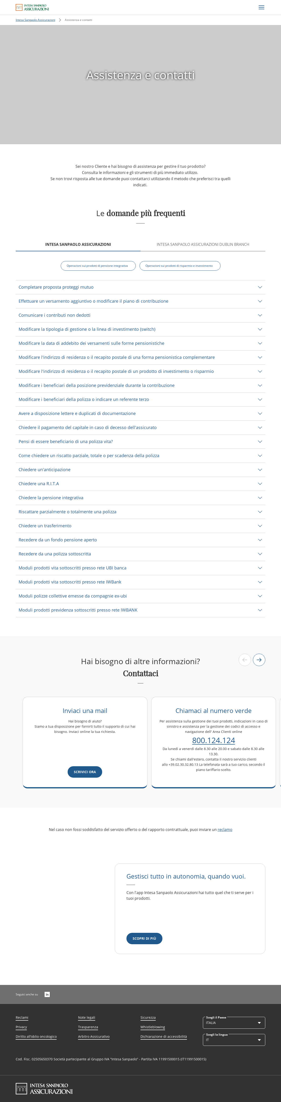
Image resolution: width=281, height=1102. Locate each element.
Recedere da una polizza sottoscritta (55, 554)
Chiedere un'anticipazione (44, 469)
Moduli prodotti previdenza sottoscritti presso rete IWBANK (78, 610)
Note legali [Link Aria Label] (86, 1017)
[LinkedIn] (47, 994)
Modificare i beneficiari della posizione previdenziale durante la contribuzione (97, 385)
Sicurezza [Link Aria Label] (148, 1017)
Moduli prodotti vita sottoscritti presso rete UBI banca (72, 568)
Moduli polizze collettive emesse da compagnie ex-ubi (73, 596)
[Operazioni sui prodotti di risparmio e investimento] (180, 266)
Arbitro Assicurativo (94, 1036)
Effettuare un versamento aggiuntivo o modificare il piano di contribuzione (93, 301)
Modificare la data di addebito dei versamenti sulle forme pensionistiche (91, 343)
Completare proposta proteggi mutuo (56, 287)
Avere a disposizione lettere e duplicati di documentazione (77, 413)
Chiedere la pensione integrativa (51, 497)
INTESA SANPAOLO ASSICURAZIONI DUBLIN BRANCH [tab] (203, 244)
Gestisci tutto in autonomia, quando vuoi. (186, 876)
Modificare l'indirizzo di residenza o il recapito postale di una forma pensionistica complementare (117, 357)
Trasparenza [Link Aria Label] (88, 1027)
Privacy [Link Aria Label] (21, 1027)
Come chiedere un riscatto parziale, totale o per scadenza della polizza (89, 455)
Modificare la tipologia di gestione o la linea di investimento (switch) (87, 329)
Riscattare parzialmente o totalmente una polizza (67, 511)
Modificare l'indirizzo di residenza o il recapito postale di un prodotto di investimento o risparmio (116, 371)
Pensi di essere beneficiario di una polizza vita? (66, 441)
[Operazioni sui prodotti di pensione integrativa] (98, 266)
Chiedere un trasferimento (45, 526)
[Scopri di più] (144, 938)
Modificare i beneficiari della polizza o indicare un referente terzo (84, 399)
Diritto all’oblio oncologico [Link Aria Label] (36, 1036)
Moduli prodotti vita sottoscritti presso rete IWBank (70, 582)
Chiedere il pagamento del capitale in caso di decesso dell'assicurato (88, 427)
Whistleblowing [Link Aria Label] (152, 1027)
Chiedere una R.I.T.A (39, 483)
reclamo (225, 829)
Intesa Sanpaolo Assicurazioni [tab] (78, 244)
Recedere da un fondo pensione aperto (58, 540)
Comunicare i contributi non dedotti (54, 315)
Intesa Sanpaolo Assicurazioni (35, 20)
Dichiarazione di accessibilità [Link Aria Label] (163, 1036)
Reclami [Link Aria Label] (22, 1017)
